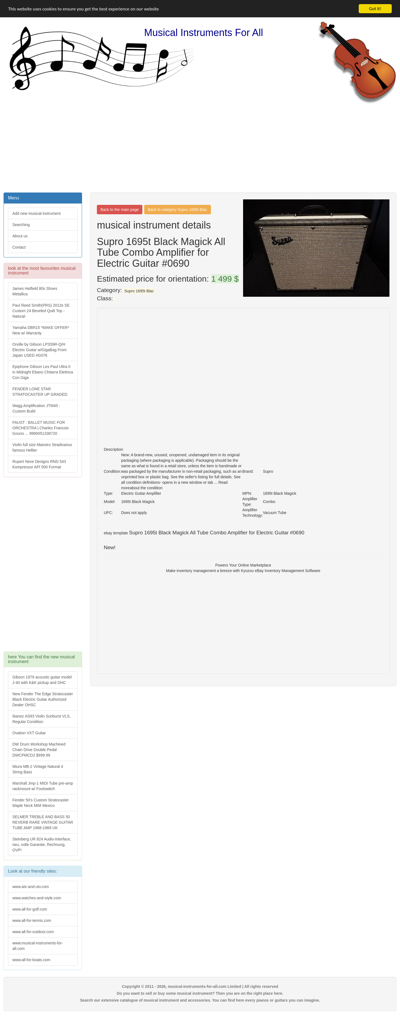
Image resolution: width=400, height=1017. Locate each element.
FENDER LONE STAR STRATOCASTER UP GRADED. (40, 392)
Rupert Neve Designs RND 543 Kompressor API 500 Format (39, 464)
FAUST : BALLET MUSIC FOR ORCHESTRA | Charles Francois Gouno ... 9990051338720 (40, 428)
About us (20, 236)
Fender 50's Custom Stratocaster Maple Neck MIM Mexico (40, 803)
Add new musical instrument (36, 213)
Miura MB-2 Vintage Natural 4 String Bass (37, 769)
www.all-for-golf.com (29, 909)
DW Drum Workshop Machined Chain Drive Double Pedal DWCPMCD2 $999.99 (39, 749)
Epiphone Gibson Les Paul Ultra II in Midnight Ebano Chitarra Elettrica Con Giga (42, 372)
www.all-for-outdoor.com (33, 931)
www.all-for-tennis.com (31, 920)
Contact (19, 247)
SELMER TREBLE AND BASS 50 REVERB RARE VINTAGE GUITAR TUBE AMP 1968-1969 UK (42, 822)
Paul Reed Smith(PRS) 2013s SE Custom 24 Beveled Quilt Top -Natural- (41, 310)
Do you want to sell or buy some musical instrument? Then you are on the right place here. (200, 993)
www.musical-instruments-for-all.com (37, 945)
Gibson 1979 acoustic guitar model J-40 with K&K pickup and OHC (42, 680)
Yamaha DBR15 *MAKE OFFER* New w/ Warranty (40, 330)
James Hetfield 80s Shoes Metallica (34, 291)
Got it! (375, 9)
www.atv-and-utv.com (30, 886)
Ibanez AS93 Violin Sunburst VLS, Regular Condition (41, 719)
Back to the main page (119, 209)
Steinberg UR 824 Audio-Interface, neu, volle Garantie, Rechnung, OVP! (41, 844)
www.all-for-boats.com (31, 959)
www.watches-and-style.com (36, 897)
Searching (21, 224)
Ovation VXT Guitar (29, 733)
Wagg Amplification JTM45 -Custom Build (36, 408)
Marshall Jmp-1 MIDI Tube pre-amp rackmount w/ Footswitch (42, 786)
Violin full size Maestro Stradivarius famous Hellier (42, 447)
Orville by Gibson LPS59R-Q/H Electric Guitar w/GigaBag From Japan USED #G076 (39, 350)
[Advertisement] (200, 147)
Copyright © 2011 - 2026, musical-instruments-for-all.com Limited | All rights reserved (200, 986)
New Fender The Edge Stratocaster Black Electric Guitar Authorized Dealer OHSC (42, 699)
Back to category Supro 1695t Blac (177, 209)
